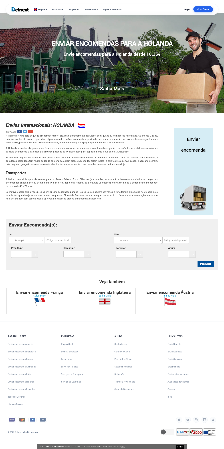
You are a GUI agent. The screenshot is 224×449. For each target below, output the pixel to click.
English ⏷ (40, 9)
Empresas (74, 9)
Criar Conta (203, 9)
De (10, 234)
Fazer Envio (58, 9)
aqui (123, 446)
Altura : (172, 248)
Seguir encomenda (111, 9)
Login (187, 9)
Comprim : (69, 248)
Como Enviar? (91, 9)
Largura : (121, 248)
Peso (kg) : (17, 248)
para (116, 234)
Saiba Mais (39, 295)
